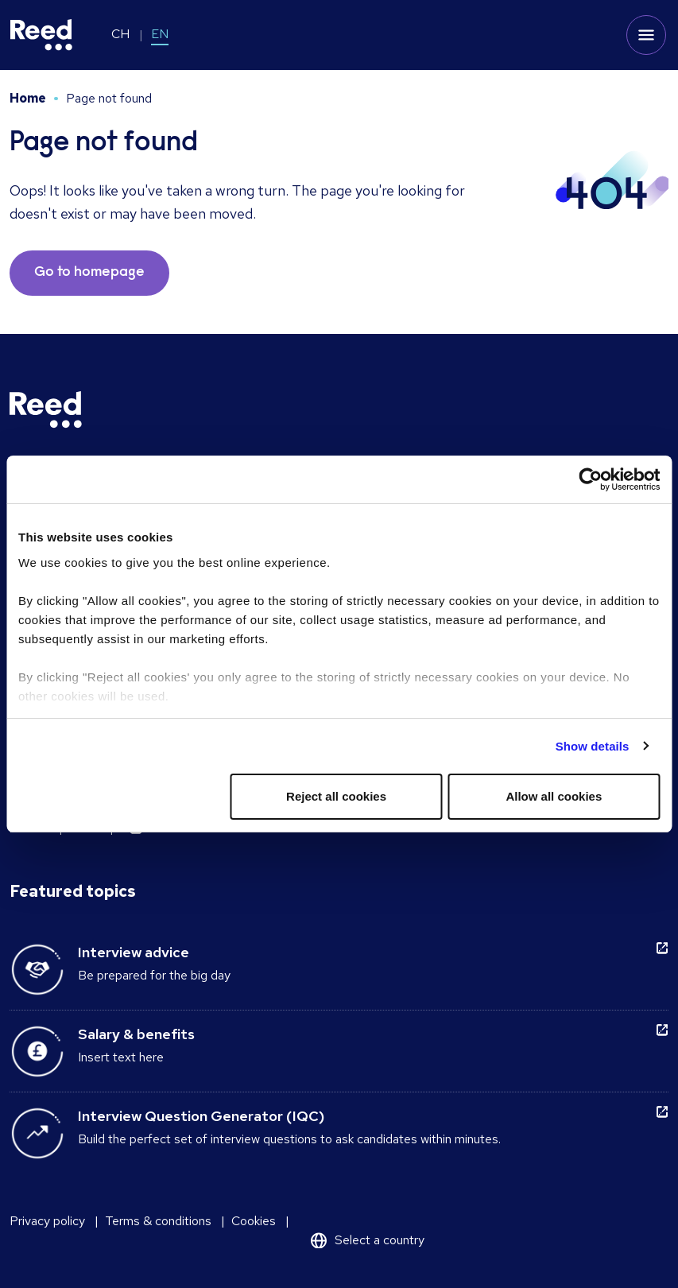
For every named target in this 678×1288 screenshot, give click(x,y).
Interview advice (133, 952)
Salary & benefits (136, 1034)
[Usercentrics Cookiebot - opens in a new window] (590, 479)
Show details (593, 746)
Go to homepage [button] (89, 273)
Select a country (379, 1240)
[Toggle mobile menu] (646, 35)
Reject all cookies (336, 796)
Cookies (253, 1220)
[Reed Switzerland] (41, 35)
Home (28, 98)
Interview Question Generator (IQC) (201, 1116)
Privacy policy (47, 1220)
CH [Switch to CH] (120, 33)
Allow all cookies (554, 796)
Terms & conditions (158, 1220)
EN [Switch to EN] (160, 33)
